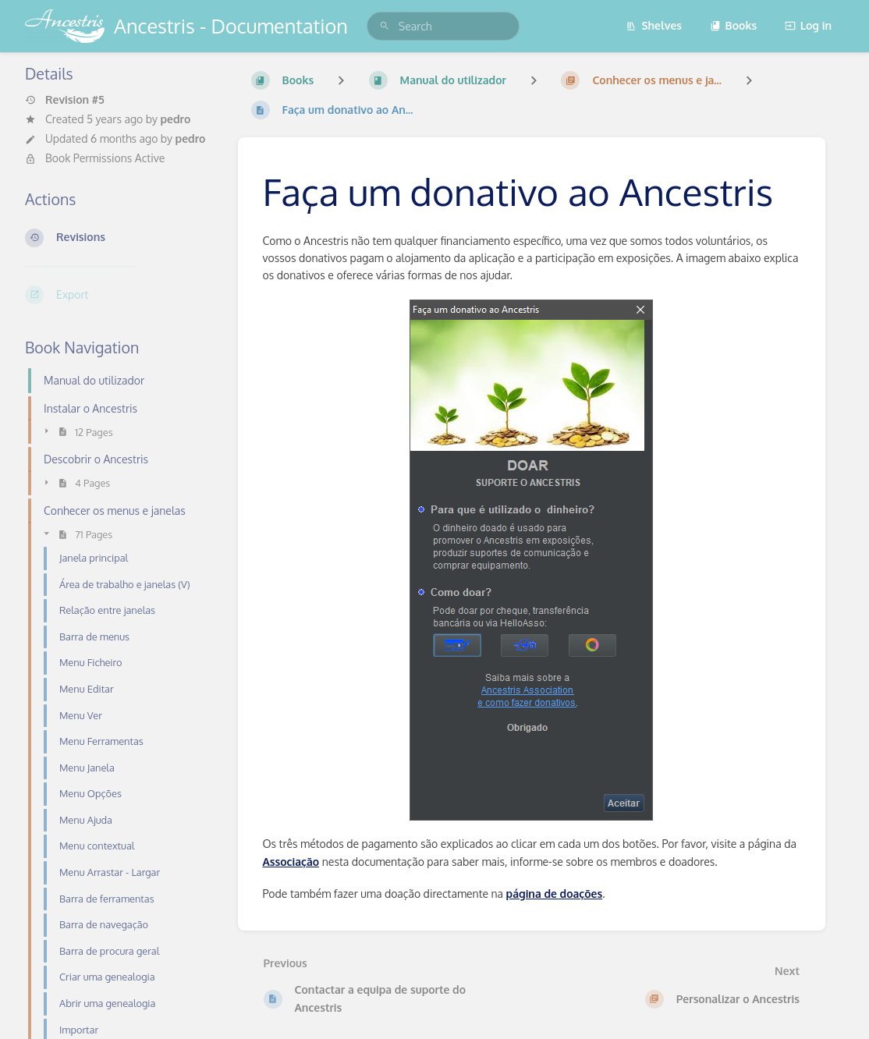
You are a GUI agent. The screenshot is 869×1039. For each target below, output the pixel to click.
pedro (175, 119)
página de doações (554, 893)
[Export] (118, 295)
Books (733, 25)
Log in (808, 25)
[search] (443, 26)
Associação (291, 861)
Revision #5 (65, 100)
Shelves (654, 25)
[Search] (384, 26)
